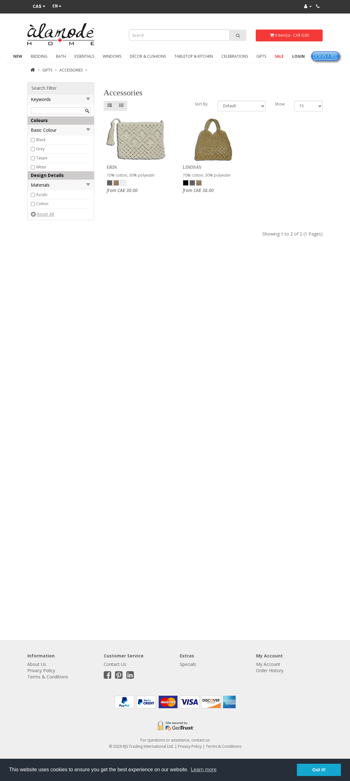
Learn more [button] (203, 769)
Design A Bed (325, 56)
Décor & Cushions (148, 56)
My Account (268, 664)
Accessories (71, 70)
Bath (61, 56)
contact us (200, 740)
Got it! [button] (318, 769)
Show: (280, 104)
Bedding (39, 56)
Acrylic (42, 194)
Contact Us (115, 664)
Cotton (42, 203)
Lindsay (192, 167)
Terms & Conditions (47, 677)
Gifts (261, 56)
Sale (279, 56)
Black (41, 139)
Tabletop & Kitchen (193, 56)
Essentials (84, 56)
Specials (188, 664)
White (41, 167)
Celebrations (234, 56)
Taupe (41, 158)
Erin (112, 167)
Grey (40, 148)
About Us (36, 664)
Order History (269, 670)
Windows (112, 56)
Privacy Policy (41, 670)
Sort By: (201, 104)
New (17, 56)
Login (298, 56)
